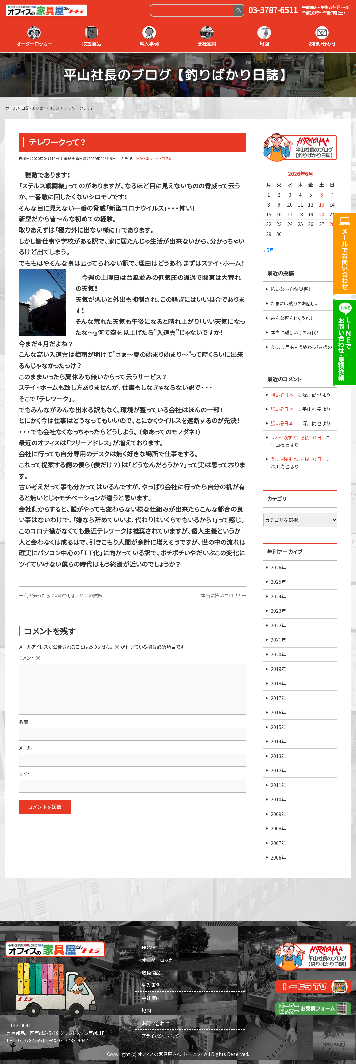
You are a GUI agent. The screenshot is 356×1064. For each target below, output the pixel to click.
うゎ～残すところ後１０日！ (297, 436)
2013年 (278, 755)
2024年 (278, 595)
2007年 (278, 842)
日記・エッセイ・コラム (153, 158)
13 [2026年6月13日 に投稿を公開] (321, 203)
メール (25, 746)
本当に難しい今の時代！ (295, 331)
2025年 (278, 581)
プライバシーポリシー (163, 1035)
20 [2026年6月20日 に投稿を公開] (321, 213)
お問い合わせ (322, 36)
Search (239, 10)
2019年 (278, 668)
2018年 (278, 682)
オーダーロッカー (34, 36)
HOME (148, 946)
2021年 (278, 639)
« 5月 (268, 249)
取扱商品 (91, 36)
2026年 (278, 566)
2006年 (278, 856)
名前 (23, 720)
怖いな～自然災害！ (290, 288)
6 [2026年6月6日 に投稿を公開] (321, 194)
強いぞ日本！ (283, 394)
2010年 (278, 798)
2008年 (278, 827)
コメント (29, 657)
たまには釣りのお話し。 (295, 302)
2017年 (278, 697)
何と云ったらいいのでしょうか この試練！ (62, 594)
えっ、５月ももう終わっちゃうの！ (302, 346)
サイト (25, 773)
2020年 (278, 653)
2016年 (278, 711)
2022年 (278, 624)
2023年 (278, 610)
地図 (264, 36)
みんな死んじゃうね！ (291, 317)
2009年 (278, 813)
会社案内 (206, 36)
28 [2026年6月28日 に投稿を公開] (332, 223)
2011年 (278, 784)
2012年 (278, 769)
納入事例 (149, 36)
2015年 (278, 726)
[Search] (192, 10)
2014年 (278, 740)
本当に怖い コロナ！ (223, 594)
